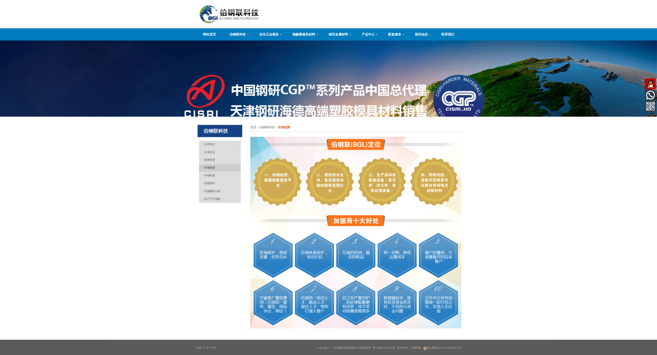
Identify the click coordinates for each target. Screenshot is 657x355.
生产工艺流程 (210, 201)
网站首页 (209, 34)
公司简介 (208, 141)
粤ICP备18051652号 (384, 349)
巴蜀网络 (416, 349)
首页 (253, 127)
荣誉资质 (208, 158)
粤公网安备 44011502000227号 (442, 349)
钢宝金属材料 (338, 34)
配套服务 (394, 34)
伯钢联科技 (237, 34)
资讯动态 (421, 34)
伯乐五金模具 (269, 34)
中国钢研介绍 (210, 192)
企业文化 (208, 150)
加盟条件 (208, 184)
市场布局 (208, 175)
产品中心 (368, 34)
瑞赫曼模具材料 (303, 34)
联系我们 (447, 34)
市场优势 (208, 167)
